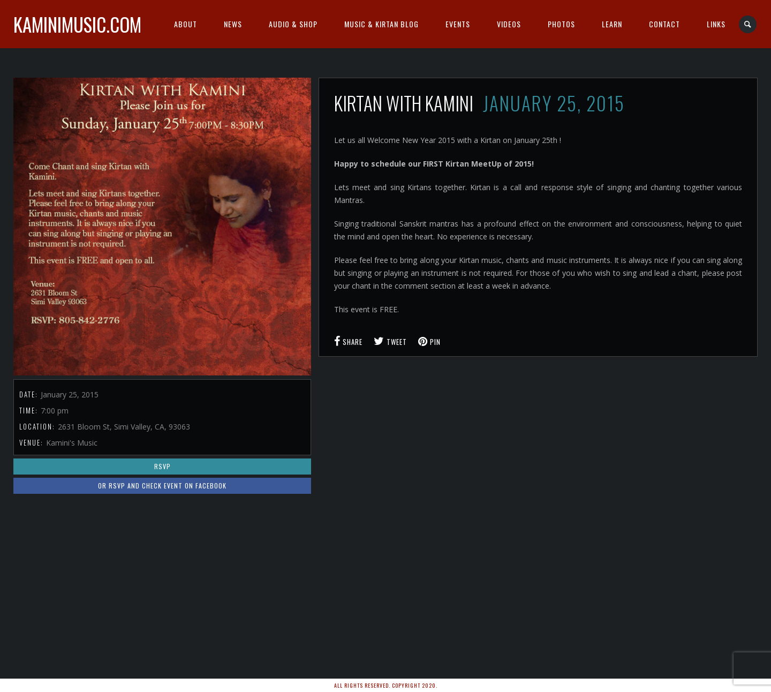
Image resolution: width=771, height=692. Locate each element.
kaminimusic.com (77, 24)
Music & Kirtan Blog (381, 23)
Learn (612, 23)
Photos (561, 23)
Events (457, 23)
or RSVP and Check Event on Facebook (162, 485)
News (233, 23)
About (185, 23)
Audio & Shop (293, 23)
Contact (664, 23)
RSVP (162, 466)
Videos (509, 23)
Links (716, 23)
